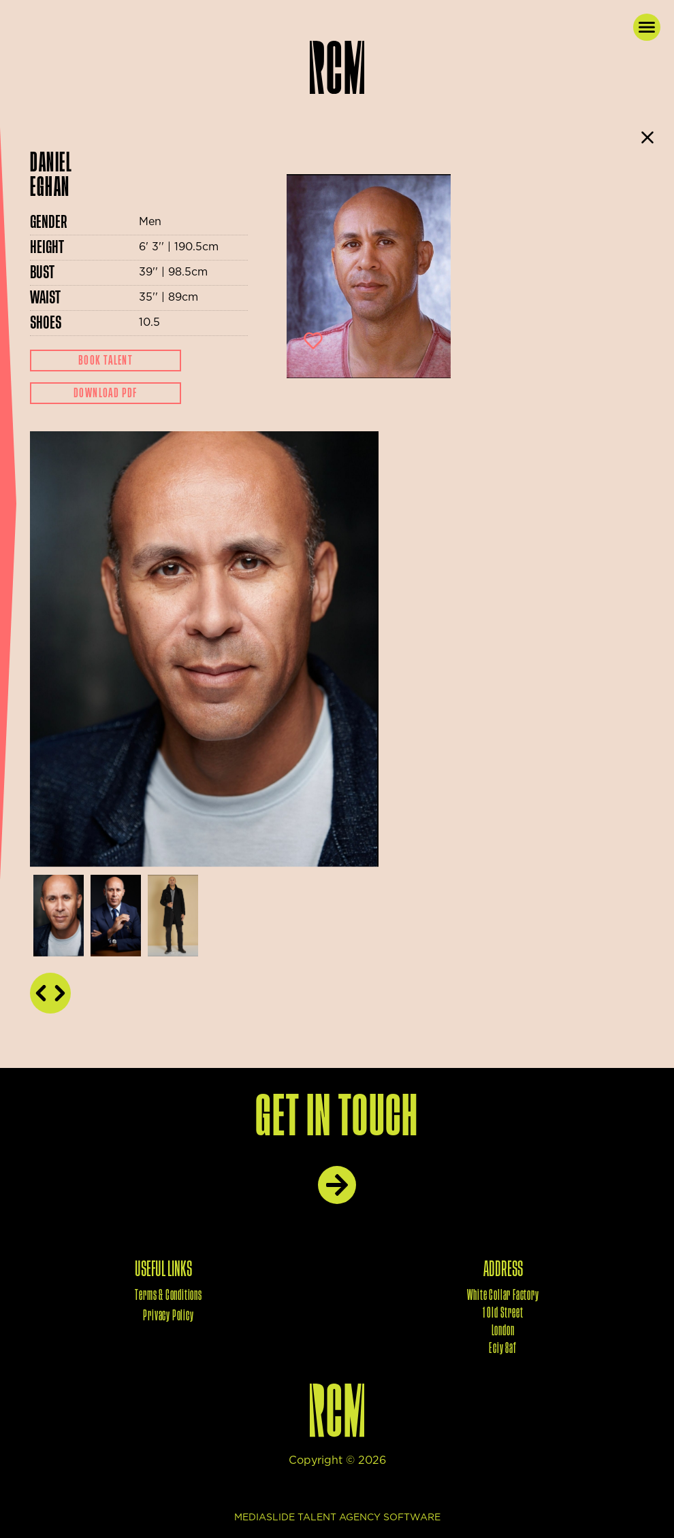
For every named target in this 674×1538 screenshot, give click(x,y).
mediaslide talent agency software (337, 1517)
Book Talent (105, 360)
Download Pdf (106, 393)
